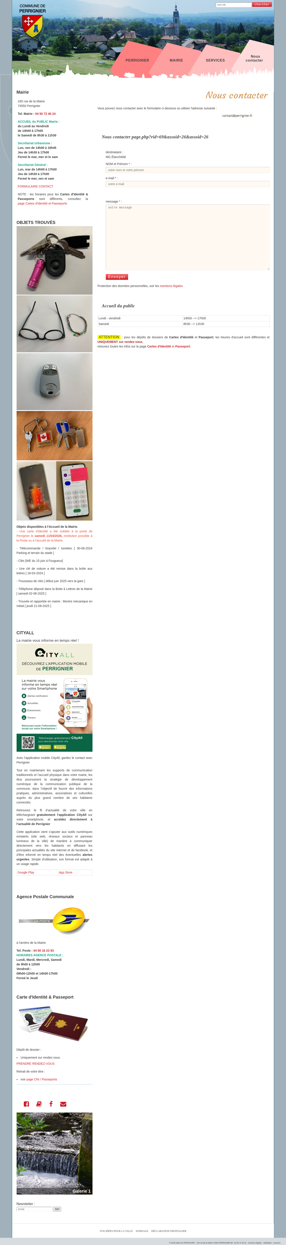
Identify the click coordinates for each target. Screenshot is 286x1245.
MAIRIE (176, 58)
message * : (114, 201)
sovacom (277, 1243)
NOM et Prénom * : (119, 164)
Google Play (26, 872)
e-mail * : (112, 178)
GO (57, 1209)
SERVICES (215, 58)
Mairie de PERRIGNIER (185, 1243)
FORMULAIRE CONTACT (35, 186)
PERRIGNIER (137, 58)
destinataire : (114, 152)
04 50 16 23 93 (43, 950)
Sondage (142, 1231)
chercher (262, 4)
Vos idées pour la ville (116, 1231)
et (168, 358)
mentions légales (171, 297)
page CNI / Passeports (41, 1079)
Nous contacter (254, 58)
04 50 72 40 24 (45, 113)
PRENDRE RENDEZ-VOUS (36, 1063)
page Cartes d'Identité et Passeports (42, 203)
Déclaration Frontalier (169, 1231)
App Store (65, 872)
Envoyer (117, 288)
